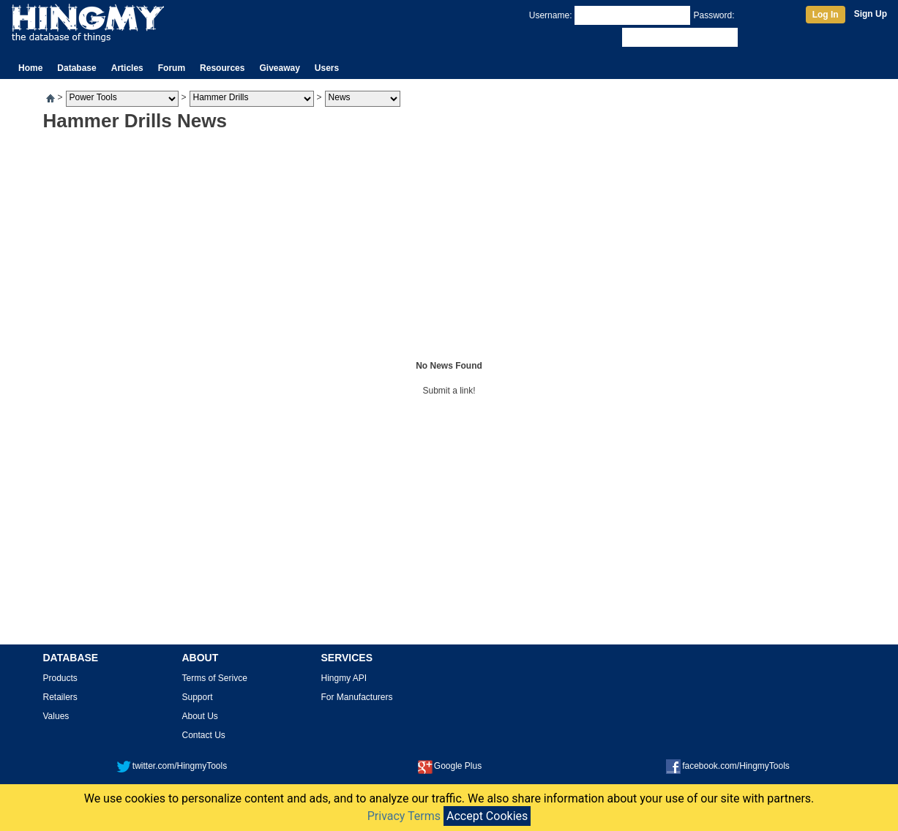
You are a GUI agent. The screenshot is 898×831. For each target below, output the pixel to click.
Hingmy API (344, 678)
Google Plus (450, 766)
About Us (200, 716)
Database (76, 68)
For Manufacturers (357, 697)
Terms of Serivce (214, 678)
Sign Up (870, 14)
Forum (171, 68)
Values (56, 716)
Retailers (60, 697)
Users (327, 68)
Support (197, 697)
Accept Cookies (487, 816)
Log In (825, 15)
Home (30, 68)
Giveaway (279, 68)
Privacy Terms (404, 816)
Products (60, 678)
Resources (222, 68)
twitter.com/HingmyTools (171, 766)
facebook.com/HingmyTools (728, 766)
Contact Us (203, 735)
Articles (127, 68)
